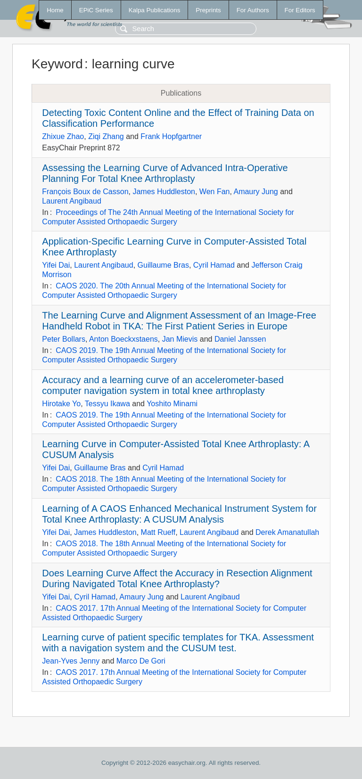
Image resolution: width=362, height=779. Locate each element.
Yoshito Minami (172, 404)
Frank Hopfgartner (171, 136)
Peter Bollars (63, 339)
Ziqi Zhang (106, 136)
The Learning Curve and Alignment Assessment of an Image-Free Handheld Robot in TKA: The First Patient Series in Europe (179, 320)
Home (55, 10)
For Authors (253, 10)
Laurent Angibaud (71, 201)
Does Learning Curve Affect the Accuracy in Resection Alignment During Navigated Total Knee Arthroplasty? (177, 578)
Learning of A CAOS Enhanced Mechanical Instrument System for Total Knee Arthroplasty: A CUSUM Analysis (179, 514)
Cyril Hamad (214, 265)
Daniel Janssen (240, 339)
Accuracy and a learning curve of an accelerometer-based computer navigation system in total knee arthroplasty (163, 385)
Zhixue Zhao (63, 136)
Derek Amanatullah (287, 532)
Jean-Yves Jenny (70, 661)
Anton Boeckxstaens (123, 339)
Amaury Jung (255, 192)
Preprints (208, 10)
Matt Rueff (158, 532)
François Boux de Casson (85, 192)
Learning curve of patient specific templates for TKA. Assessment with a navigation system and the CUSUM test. (178, 642)
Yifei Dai (56, 265)
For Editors (300, 10)
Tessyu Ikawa (107, 404)
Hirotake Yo (61, 404)
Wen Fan (214, 192)
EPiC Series (96, 10)
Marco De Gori (140, 661)
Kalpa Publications (155, 10)
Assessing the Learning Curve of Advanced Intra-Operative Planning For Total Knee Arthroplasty (165, 173)
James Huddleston (163, 192)
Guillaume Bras (163, 265)
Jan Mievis (180, 339)
